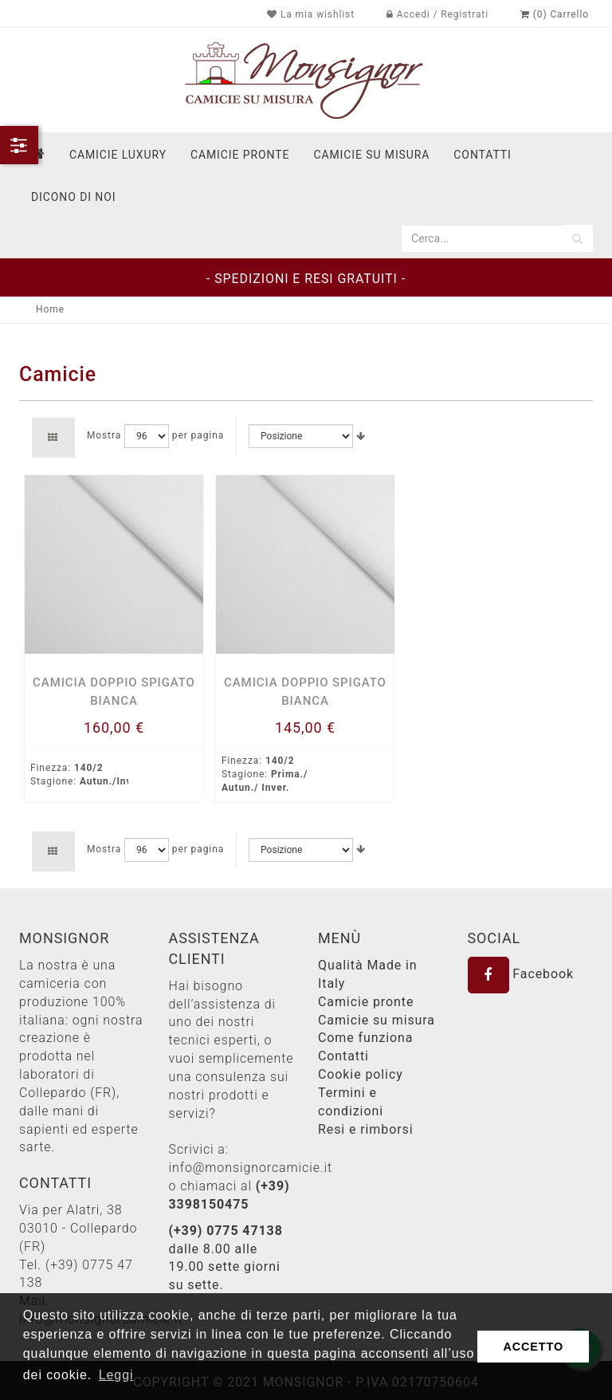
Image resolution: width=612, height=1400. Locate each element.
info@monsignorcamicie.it (251, 1167)
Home (50, 309)
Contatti (343, 1056)
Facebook (521, 973)
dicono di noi (73, 197)
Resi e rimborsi (365, 1129)
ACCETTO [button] (533, 1346)
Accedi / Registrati (437, 14)
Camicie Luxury (118, 154)
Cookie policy (360, 1074)
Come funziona (365, 1037)
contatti (482, 154)
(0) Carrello (554, 14)
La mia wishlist (311, 14)
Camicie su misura (371, 154)
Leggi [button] (116, 1375)
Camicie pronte (239, 154)
